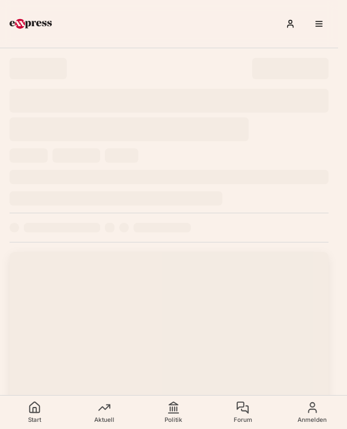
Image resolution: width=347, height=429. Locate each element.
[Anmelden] (290, 23)
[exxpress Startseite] (31, 24)
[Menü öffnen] (319, 23)
